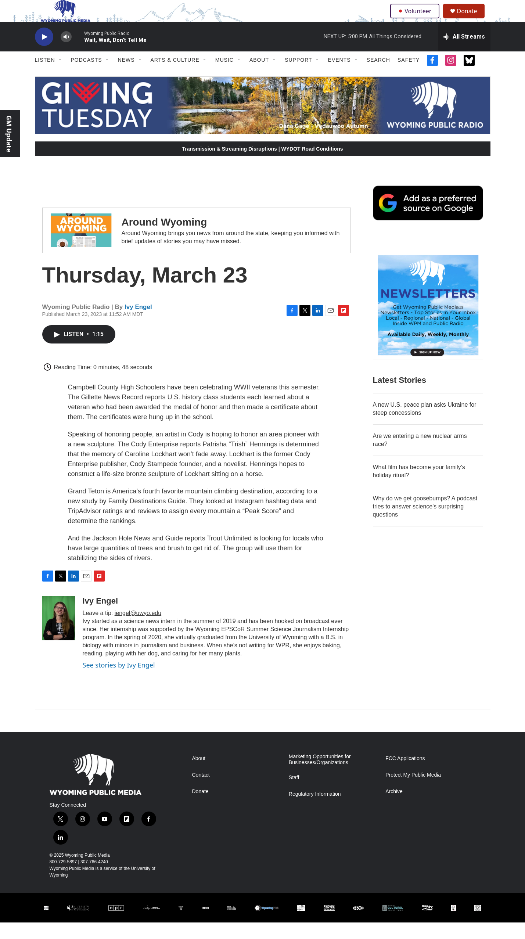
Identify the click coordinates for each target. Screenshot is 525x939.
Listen (45, 76)
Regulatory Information (315, 810)
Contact (201, 791)
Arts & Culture (175, 76)
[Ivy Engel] (58, 635)
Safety (409, 76)
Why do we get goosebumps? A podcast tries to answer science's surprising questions (425, 523)
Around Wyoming (164, 238)
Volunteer (416, 19)
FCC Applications (405, 775)
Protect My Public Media (413, 791)
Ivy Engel (138, 323)
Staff (294, 794)
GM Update (9, 133)
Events (339, 76)
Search (378, 76)
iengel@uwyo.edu (138, 629)
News (126, 76)
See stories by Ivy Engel (119, 681)
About (259, 76)
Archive (394, 808)
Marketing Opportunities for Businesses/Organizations (320, 776)
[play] (44, 53)
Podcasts (86, 76)
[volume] (66, 53)
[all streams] (464, 53)
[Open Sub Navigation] (61, 76)
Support (298, 76)
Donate (471, 19)
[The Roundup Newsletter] (428, 321)
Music (224, 76)
